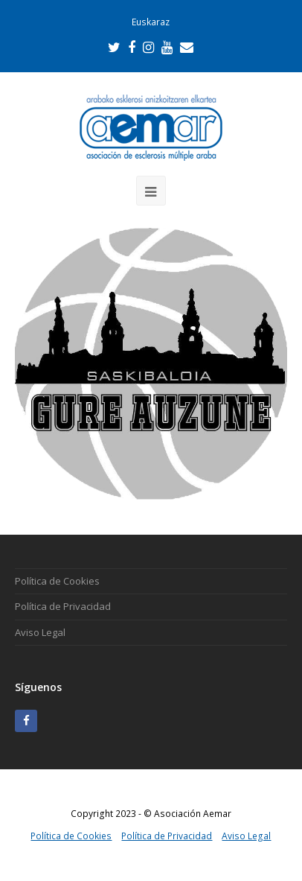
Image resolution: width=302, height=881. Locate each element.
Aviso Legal (40, 632)
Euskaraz (151, 22)
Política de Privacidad (63, 606)
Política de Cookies (57, 581)
